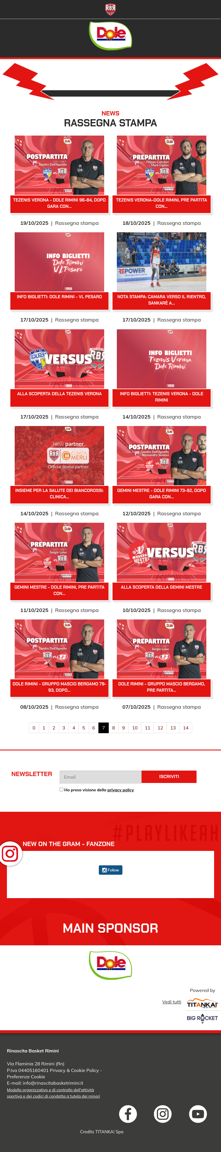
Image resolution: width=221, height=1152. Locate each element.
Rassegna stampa (77, 223)
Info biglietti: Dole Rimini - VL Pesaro (59, 297)
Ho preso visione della (99, 789)
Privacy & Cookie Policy (74, 1070)
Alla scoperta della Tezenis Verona (59, 394)
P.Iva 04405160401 (28, 1070)
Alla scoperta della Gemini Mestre (161, 587)
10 (135, 728)
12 (160, 728)
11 (147, 728)
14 (185, 728)
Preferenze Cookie (26, 1076)
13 (173, 728)
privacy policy (120, 789)
